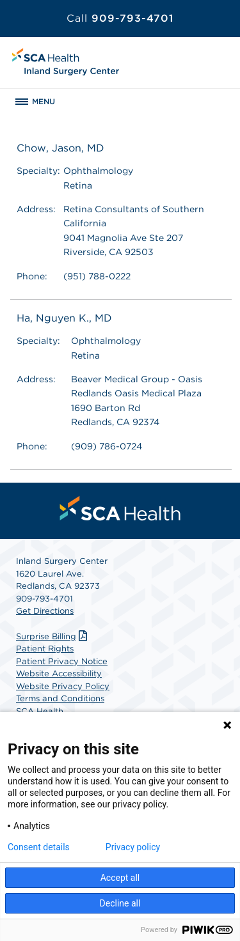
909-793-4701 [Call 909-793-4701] (120, 18)
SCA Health (39, 711)
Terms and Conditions (60, 698)
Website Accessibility (59, 673)
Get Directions (45, 611)
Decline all (120, 903)
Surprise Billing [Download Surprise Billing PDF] (53, 636)
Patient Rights (45, 648)
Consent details (39, 847)
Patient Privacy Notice (62, 661)
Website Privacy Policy (62, 686)
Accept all (120, 878)
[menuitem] (120, 508)
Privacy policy (133, 847)
